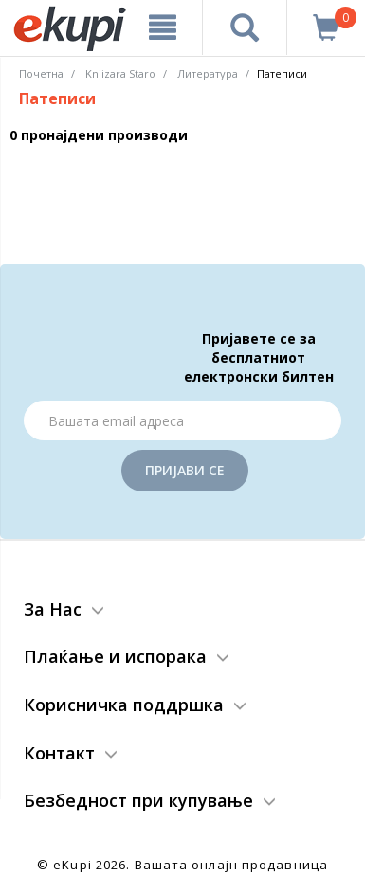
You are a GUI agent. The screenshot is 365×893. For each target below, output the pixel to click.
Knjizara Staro (120, 73)
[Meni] (162, 27)
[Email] (182, 420)
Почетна (41, 73)
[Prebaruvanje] (244, 27)
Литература (207, 73)
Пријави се (185, 470)
